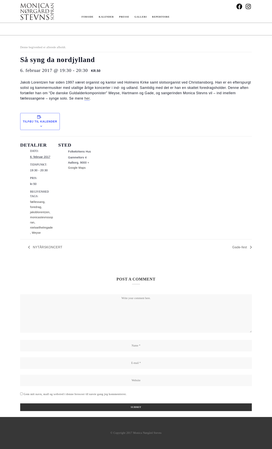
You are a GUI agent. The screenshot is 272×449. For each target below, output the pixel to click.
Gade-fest (240, 247)
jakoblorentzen (39, 212)
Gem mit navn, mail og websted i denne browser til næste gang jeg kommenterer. (75, 394)
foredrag (35, 207)
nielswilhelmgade (41, 227)
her (87, 98)
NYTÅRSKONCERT (47, 247)
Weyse (36, 232)
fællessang (37, 201)
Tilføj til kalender (40, 121)
